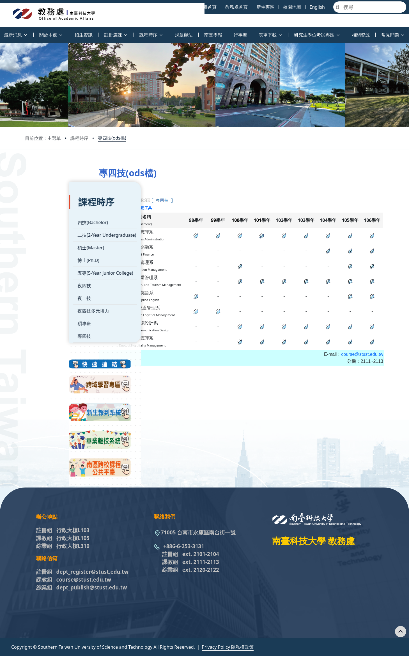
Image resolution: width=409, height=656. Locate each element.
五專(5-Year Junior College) (61, 257)
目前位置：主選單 (43, 138)
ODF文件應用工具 (158, 207)
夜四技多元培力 (49, 295)
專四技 (40, 321)
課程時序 (79, 138)
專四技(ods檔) (112, 138)
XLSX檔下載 (131, 207)
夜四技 (40, 270)
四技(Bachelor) (49, 207)
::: (1, 31)
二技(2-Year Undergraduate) (63, 220)
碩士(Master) (47, 232)
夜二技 (40, 283)
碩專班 (40, 308)
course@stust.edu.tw (362, 361)
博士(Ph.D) (44, 245)
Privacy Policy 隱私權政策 (228, 647)
